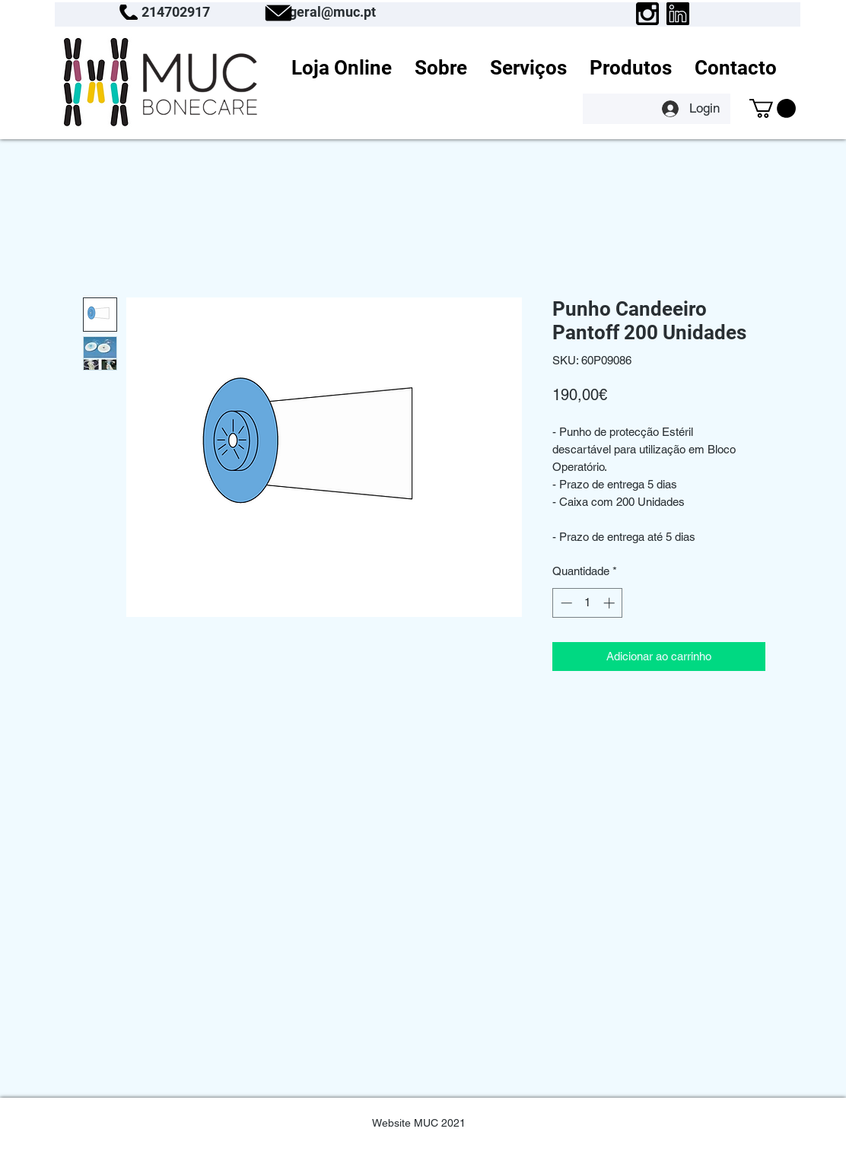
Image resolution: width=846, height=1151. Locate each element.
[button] (772, 108)
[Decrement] (565, 603)
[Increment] (610, 603)
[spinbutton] (587, 603)
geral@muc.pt (332, 12)
